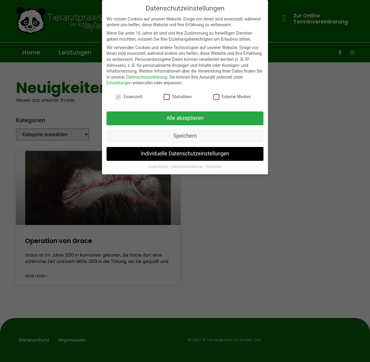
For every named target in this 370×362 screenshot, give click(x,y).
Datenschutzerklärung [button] (187, 167)
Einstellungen (119, 82)
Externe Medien (232, 97)
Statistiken (178, 97)
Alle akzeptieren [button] (185, 118)
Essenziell (128, 97)
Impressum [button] (214, 167)
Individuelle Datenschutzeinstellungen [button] (185, 154)
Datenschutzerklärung (146, 77)
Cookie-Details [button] (158, 167)
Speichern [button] (184, 136)
